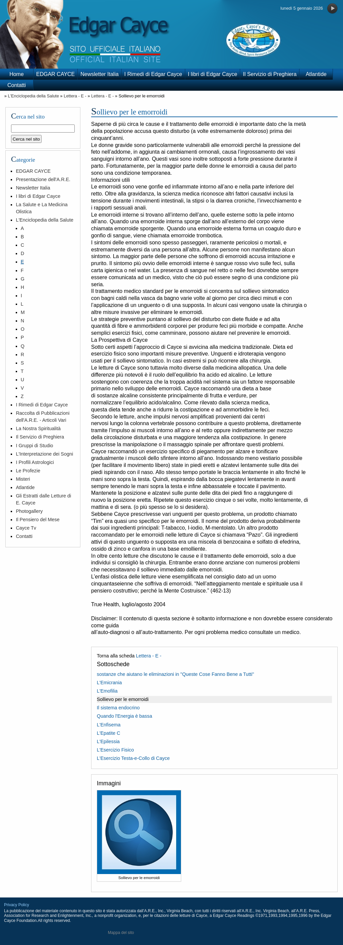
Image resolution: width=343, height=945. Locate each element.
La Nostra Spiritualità (38, 428)
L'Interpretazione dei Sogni (44, 454)
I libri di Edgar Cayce (212, 74)
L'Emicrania (109, 682)
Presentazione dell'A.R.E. (43, 179)
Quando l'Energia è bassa (124, 716)
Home (16, 74)
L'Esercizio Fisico (115, 750)
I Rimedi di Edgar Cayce (153, 74)
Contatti (16, 85)
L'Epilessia (108, 741)
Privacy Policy (16, 904)
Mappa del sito (121, 932)
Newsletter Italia (99, 74)
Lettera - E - (75, 95)
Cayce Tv (26, 528)
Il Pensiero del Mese (37, 519)
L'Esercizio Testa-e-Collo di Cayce (133, 758)
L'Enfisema (109, 724)
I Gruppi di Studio (34, 445)
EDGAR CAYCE (55, 74)
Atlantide (316, 74)
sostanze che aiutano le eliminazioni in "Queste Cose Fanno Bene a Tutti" (175, 674)
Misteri (23, 479)
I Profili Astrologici (35, 462)
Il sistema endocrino (118, 707)
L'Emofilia (107, 691)
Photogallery (29, 511)
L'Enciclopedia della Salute (33, 95)
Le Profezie (28, 470)
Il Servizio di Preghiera (269, 74)
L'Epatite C (108, 733)
